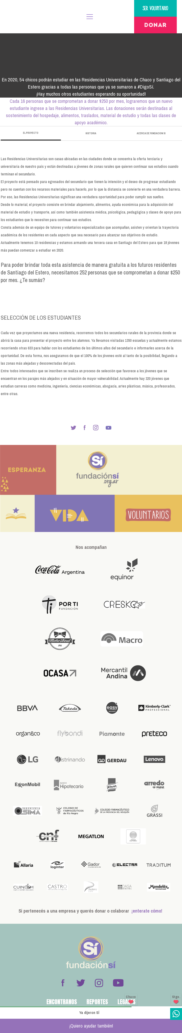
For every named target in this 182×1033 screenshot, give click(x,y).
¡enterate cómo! (147, 911)
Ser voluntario (155, 8)
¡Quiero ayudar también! (91, 1026)
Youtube (118, 982)
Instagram (99, 982)
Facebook (63, 982)
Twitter (81, 982)
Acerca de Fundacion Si (151, 133)
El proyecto (30, 132)
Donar (155, 25)
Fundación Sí (24, 16)
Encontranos (61, 1002)
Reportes (97, 1002)
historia (91, 133)
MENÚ (89, 16)
